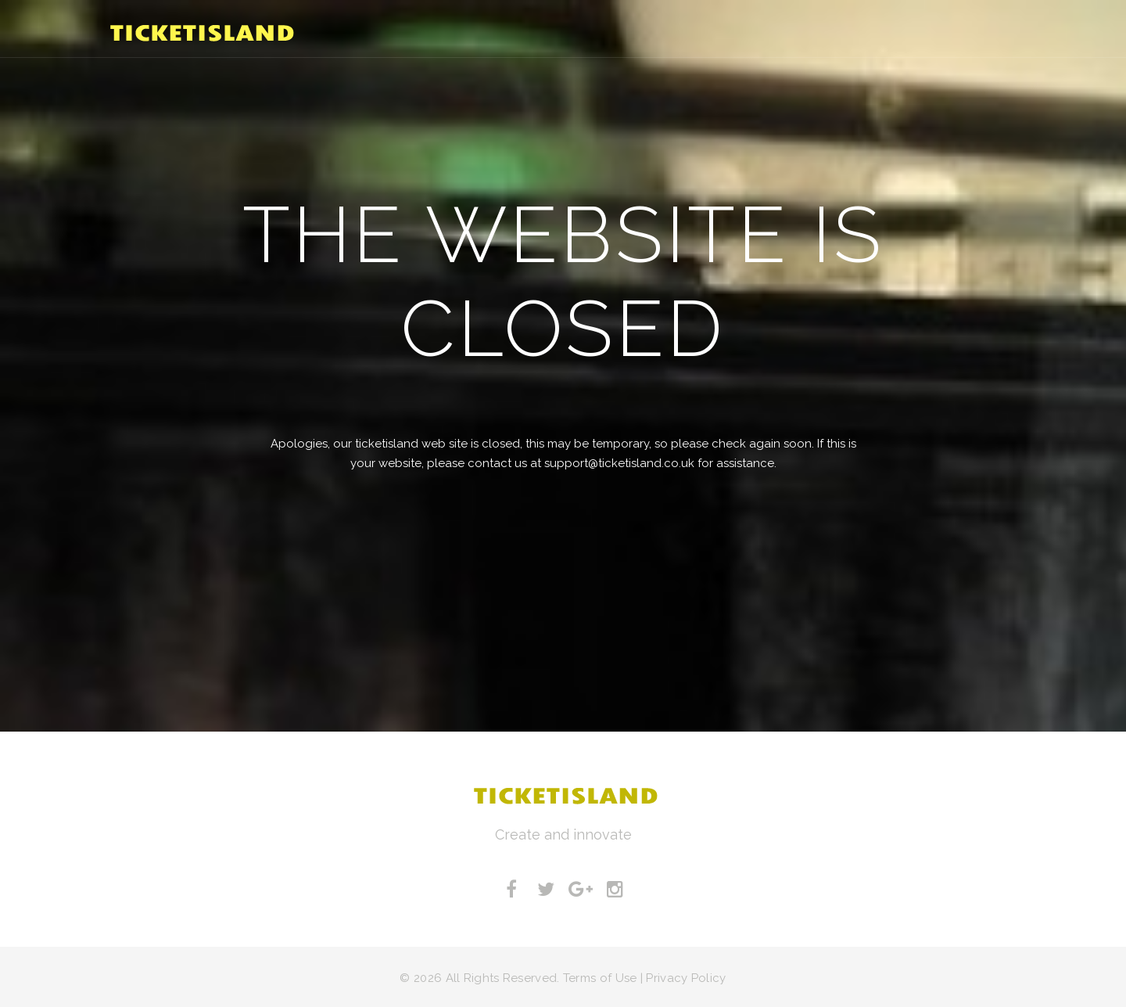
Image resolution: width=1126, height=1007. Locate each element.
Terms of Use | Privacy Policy (644, 978)
